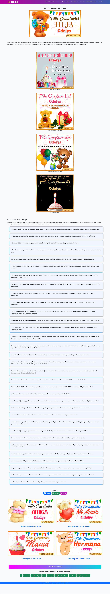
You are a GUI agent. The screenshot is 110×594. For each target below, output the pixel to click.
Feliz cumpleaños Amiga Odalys (31, 526)
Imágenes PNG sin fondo (91, 1)
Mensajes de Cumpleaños (79, 1)
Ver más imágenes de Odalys (55, 566)
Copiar (63, 493)
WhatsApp (55, 493)
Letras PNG (100, 1)
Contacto (66, 582)
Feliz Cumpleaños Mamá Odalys (31, 559)
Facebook (47, 493)
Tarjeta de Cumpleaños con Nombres (53, 1)
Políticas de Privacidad (60, 582)
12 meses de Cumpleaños (67, 1)
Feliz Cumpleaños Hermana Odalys (79, 559)
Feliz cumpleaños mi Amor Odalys (79, 526)
